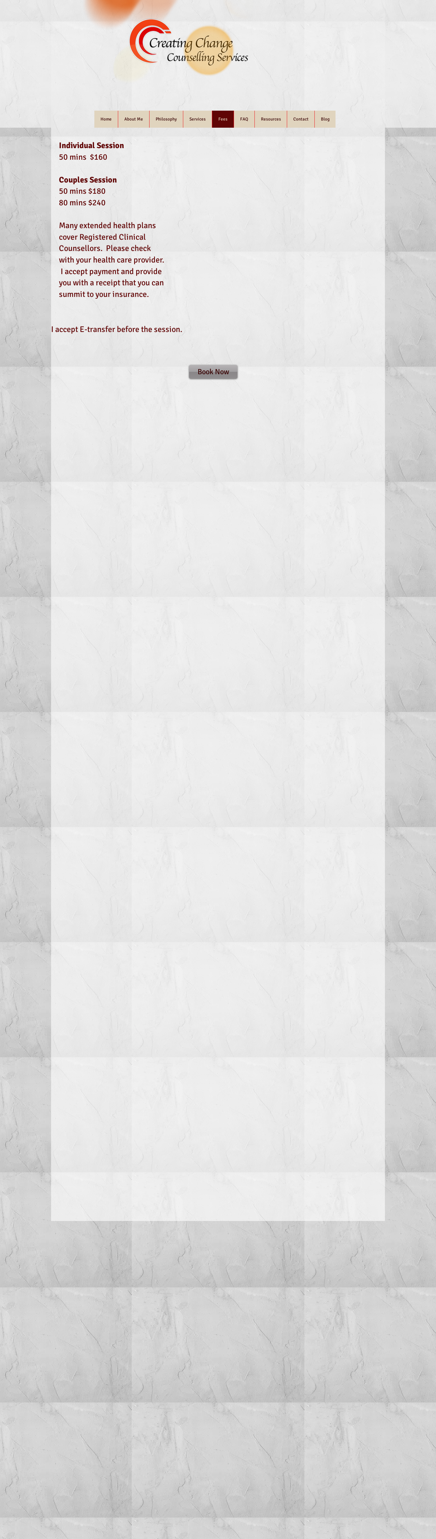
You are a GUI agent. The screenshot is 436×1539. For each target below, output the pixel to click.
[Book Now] (213, 372)
